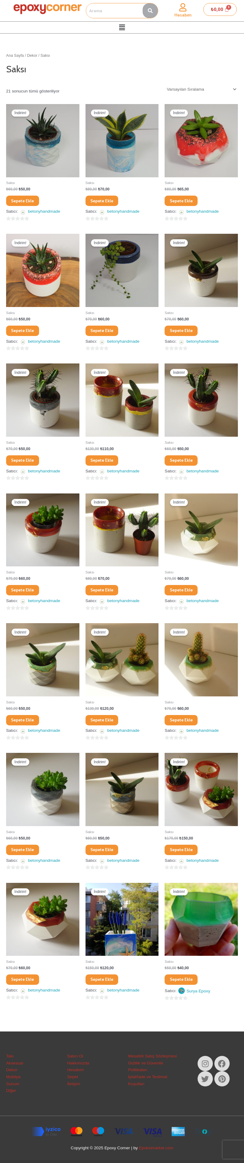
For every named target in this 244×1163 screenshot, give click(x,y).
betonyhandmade (44, 212)
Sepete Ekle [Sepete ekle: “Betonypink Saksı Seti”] (183, 855)
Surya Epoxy (198, 998)
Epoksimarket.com (156, 1148)
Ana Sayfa (15, 55)
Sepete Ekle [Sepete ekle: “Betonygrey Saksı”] (25, 855)
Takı (10, 1056)
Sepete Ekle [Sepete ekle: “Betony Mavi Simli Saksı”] (104, 332)
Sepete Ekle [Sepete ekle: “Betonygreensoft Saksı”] (183, 724)
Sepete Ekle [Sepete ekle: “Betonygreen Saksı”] (183, 593)
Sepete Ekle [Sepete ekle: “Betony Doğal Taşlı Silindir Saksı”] (25, 332)
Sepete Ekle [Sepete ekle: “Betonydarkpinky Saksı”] (183, 463)
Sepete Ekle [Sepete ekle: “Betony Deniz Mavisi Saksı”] (25, 201)
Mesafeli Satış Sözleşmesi (152, 1056)
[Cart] (220, 9)
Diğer (11, 1090)
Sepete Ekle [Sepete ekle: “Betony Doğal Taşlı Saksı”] (183, 201)
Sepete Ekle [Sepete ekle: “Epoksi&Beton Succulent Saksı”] (183, 986)
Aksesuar (15, 1063)
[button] (122, 27)
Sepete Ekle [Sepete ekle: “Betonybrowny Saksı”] (183, 332)
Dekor (32, 55)
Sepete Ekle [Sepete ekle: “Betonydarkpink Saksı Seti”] (104, 463)
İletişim (73, 1084)
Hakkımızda (78, 1063)
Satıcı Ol (75, 1056)
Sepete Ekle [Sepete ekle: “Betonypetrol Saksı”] (104, 855)
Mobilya (13, 1077)
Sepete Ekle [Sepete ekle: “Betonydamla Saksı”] (25, 463)
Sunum (12, 1084)
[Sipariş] (201, 89)
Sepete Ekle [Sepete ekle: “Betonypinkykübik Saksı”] (25, 986)
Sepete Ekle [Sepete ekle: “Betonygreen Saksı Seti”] (104, 724)
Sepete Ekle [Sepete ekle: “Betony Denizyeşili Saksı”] (104, 201)
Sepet (72, 1077)
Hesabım (182, 15)
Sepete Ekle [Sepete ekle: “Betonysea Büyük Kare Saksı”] (104, 986)
